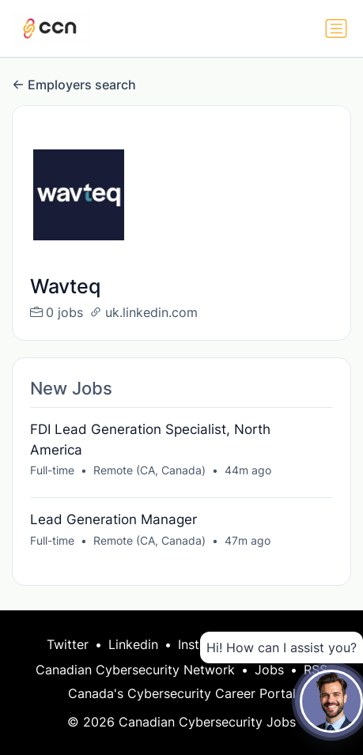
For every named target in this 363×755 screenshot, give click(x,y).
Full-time (52, 470)
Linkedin (133, 644)
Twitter (68, 644)
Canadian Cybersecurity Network (135, 670)
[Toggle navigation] (336, 28)
